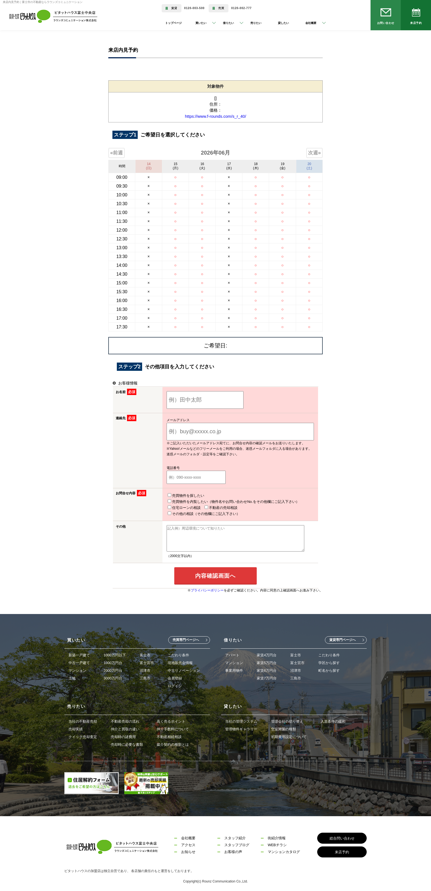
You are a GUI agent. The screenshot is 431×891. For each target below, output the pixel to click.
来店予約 (416, 22)
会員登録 (175, 677)
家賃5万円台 (267, 662)
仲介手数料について (173, 728)
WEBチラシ (277, 844)
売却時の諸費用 (123, 736)
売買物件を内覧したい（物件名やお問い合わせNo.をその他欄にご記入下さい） (226, 501)
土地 (72, 677)
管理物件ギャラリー (241, 728)
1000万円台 (113, 662)
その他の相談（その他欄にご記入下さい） (270, 507)
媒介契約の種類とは (173, 743)
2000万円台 (113, 669)
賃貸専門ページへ (342, 639)
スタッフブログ (236, 844)
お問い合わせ (385, 22)
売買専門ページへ (186, 639)
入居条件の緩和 (333, 720)
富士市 (145, 654)
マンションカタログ (284, 851)
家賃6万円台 (267, 669)
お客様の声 (233, 851)
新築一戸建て (79, 654)
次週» (314, 152)
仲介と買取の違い (125, 728)
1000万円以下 (115, 654)
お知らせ (188, 851)
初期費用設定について (289, 736)
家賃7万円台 (267, 677)
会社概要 (188, 837)
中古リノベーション (184, 669)
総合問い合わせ (342, 837)
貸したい (283, 22)
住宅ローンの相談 (177, 507)
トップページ (173, 22)
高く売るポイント (171, 720)
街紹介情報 (277, 837)
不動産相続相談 (169, 736)
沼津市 (145, 669)
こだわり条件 (178, 654)
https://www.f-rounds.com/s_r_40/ (215, 116)
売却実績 (75, 728)
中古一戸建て (79, 662)
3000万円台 (113, 677)
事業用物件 (234, 669)
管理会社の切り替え (287, 720)
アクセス (188, 844)
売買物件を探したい (179, 495)
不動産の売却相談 (214, 507)
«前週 (116, 152)
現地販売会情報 (180, 662)
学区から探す (329, 662)
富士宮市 (147, 662)
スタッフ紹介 (235, 837)
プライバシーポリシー (207, 589)
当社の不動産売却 (82, 720)
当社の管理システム (241, 720)
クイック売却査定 (82, 736)
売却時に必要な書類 (127, 743)
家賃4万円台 (267, 654)
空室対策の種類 (283, 728)
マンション (77, 669)
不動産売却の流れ (125, 720)
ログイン (175, 685)
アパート (232, 654)
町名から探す (329, 669)
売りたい (255, 22)
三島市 (145, 677)
